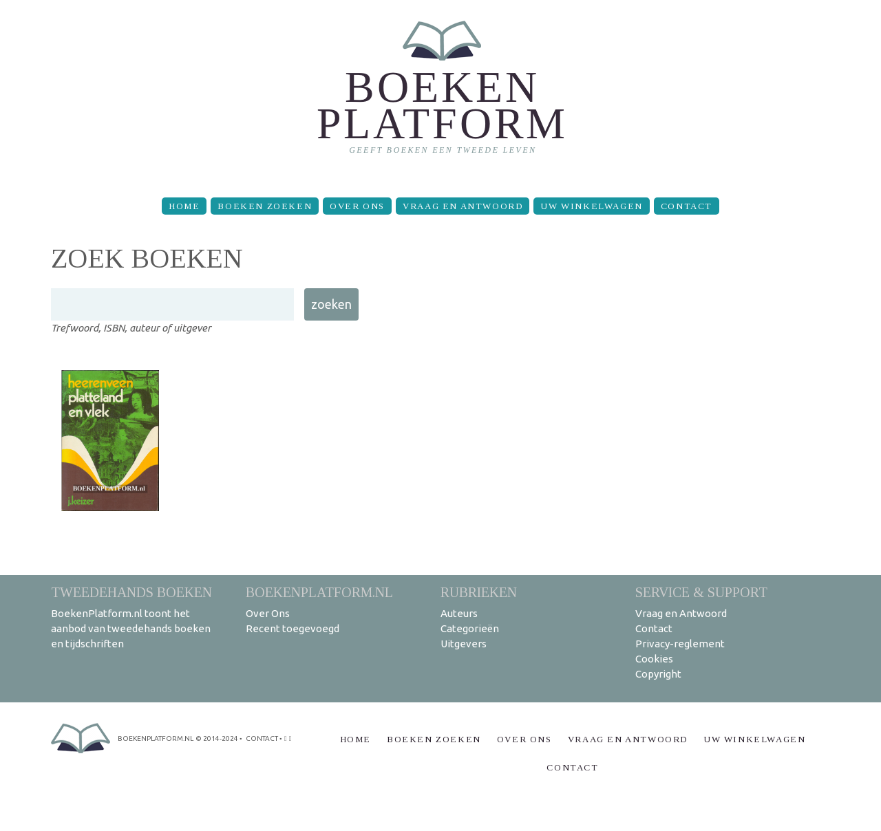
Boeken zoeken (264, 206)
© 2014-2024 (216, 738)
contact (262, 738)
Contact (686, 206)
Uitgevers (463, 643)
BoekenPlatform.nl (319, 592)
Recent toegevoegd (292, 628)
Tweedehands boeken (131, 592)
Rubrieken (478, 592)
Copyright (658, 674)
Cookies (654, 659)
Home (184, 206)
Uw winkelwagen (591, 206)
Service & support (701, 592)
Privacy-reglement (680, 643)
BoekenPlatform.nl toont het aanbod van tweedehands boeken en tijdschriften (131, 628)
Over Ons (357, 206)
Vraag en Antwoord (462, 206)
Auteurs (459, 613)
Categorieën (469, 628)
